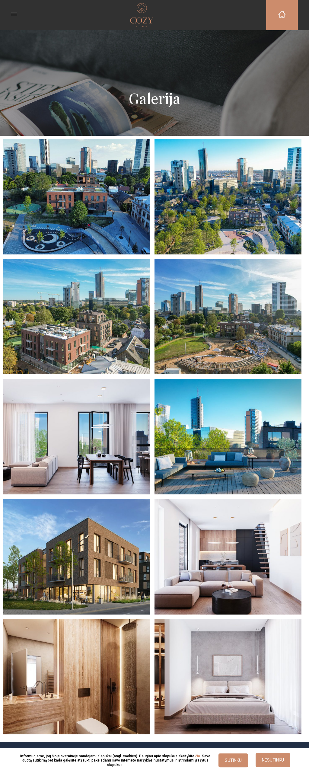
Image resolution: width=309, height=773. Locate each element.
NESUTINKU (273, 760)
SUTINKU (233, 760)
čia (197, 756)
